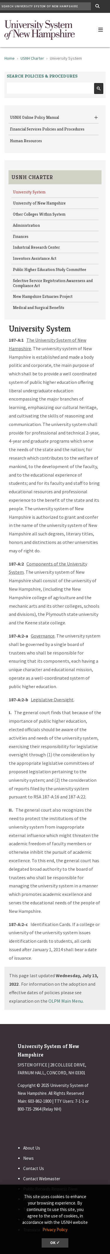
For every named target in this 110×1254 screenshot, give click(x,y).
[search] (49, 88)
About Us (31, 1148)
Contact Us (33, 1168)
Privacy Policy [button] (55, 1229)
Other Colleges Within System (39, 214)
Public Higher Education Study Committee (49, 269)
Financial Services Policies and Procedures (47, 129)
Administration (26, 225)
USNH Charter (32, 58)
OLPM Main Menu (65, 1001)
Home (9, 58)
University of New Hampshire (39, 203)
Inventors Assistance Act (34, 258)
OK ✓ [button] (55, 1242)
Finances (20, 236)
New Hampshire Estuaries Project (42, 296)
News (28, 1158)
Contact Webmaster (41, 1178)
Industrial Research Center (36, 247)
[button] (100, 28)
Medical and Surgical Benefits (38, 307)
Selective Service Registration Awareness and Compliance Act (53, 283)
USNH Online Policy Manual (34, 117)
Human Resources (26, 140)
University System (29, 192)
